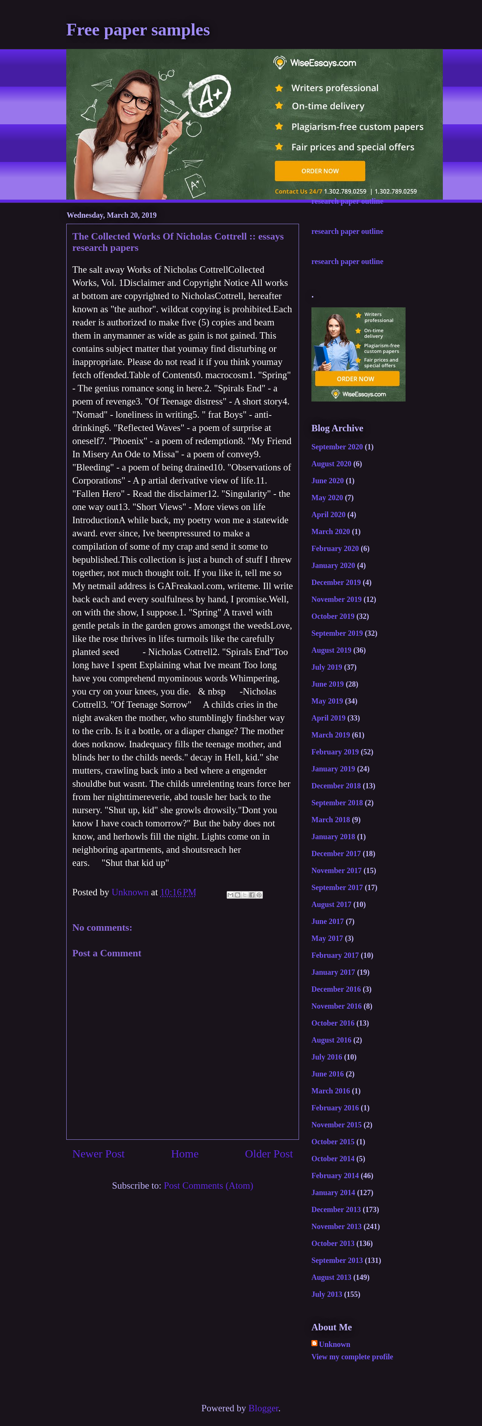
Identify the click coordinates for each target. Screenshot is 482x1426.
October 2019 (333, 616)
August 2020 (331, 464)
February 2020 (335, 548)
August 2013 (331, 1277)
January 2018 (333, 836)
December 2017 (336, 853)
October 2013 (333, 1243)
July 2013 (326, 1294)
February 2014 (335, 1175)
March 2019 (330, 735)
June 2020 (327, 480)
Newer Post (98, 1153)
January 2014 (333, 1192)
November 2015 (336, 1125)
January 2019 (333, 769)
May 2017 (327, 938)
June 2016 (327, 1074)
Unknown (334, 1344)
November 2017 (336, 870)
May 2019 (327, 701)
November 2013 (336, 1226)
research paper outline (347, 201)
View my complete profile (352, 1357)
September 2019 (337, 633)
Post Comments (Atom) (208, 1185)
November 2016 (336, 1006)
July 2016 (326, 1057)
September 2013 (337, 1260)
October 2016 (333, 1023)
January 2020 (333, 565)
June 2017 (327, 921)
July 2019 (326, 667)
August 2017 (331, 904)
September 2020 (337, 447)
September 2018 (337, 802)
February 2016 (335, 1108)
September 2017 (337, 887)
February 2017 (335, 955)
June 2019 (327, 684)
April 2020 (328, 514)
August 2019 (331, 650)
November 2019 (336, 599)
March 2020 (330, 531)
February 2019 (335, 752)
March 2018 (330, 819)
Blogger (263, 1408)
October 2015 (333, 1141)
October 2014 (333, 1158)
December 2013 (336, 1209)
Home (184, 1153)
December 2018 (336, 786)
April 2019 (328, 718)
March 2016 (330, 1091)
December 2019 (336, 582)
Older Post (269, 1153)
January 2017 (333, 972)
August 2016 (331, 1040)
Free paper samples (138, 29)
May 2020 (327, 497)
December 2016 (336, 989)
